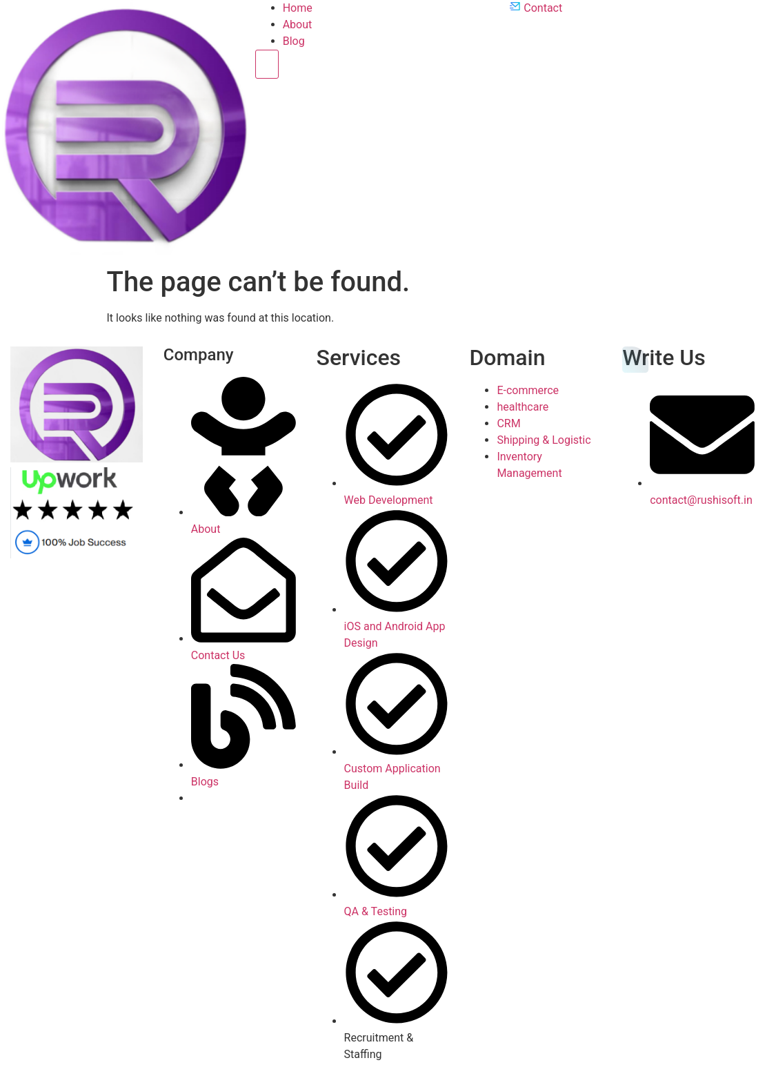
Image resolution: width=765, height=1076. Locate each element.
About (297, 24)
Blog (294, 41)
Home (297, 7)
